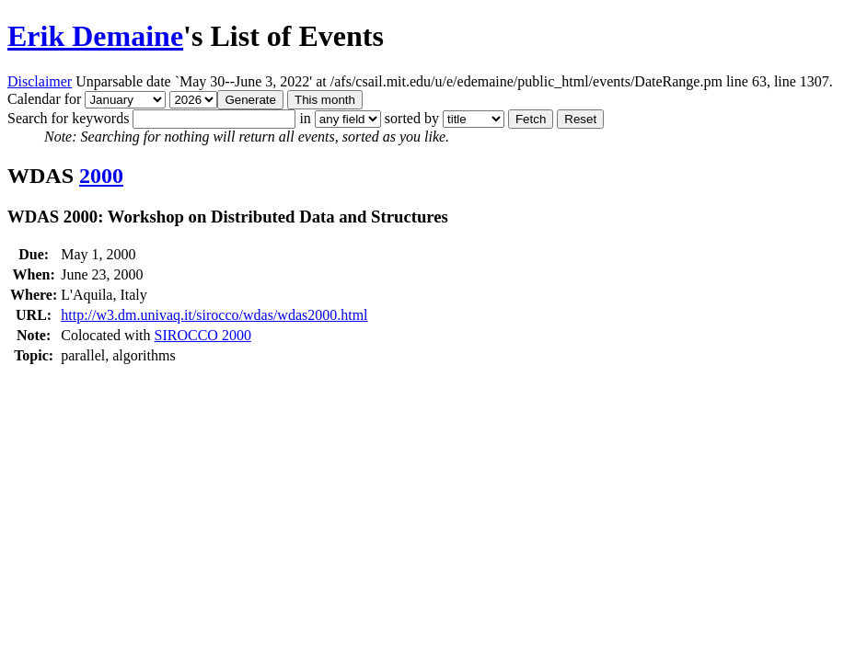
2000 (101, 176)
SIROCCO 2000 (203, 335)
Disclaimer (39, 81)
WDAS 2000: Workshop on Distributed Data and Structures (227, 216)
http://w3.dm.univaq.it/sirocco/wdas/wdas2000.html (214, 315)
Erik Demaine (95, 35)
